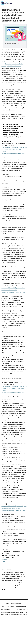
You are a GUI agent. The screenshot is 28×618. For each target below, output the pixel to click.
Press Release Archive (16, 603)
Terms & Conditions (20, 606)
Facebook (4, 559)
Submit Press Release (8, 606)
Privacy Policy (18, 609)
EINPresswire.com (6, 62)
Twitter (3, 561)
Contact (25, 609)
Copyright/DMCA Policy (7, 609)
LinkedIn (3, 564)
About (7, 603)
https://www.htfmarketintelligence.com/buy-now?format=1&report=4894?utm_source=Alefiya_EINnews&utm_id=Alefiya (13, 290)
